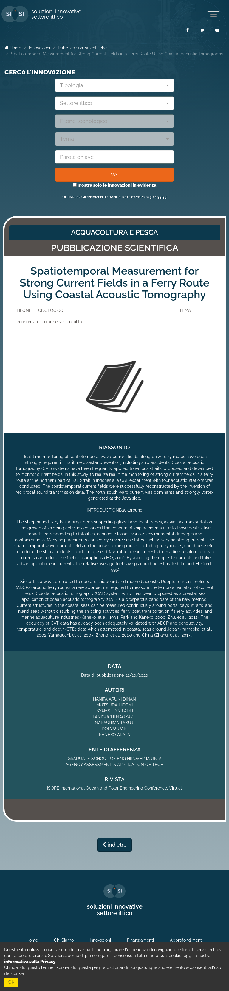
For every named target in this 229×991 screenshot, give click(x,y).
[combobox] (114, 85)
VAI (115, 174)
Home (12, 48)
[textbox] (112, 85)
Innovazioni (39, 48)
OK (11, 982)
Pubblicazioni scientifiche (82, 48)
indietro (114, 845)
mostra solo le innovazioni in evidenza (114, 185)
